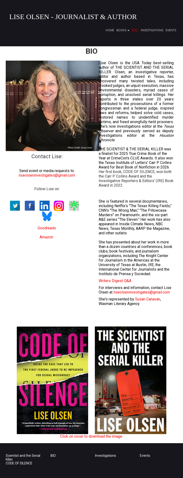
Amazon (46, 237)
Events (171, 30)
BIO (53, 455)
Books (123, 30)
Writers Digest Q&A (115, 280)
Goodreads (47, 228)
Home (110, 30)
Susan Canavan (147, 299)
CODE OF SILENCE (19, 463)
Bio (135, 30)
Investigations (152, 30)
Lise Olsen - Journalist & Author (73, 17)
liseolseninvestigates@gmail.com (47, 175)
